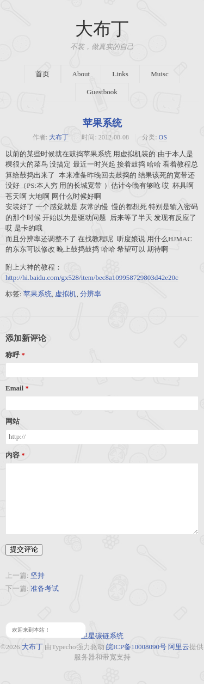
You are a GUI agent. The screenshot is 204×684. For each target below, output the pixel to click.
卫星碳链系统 (102, 636)
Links (120, 74)
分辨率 (90, 294)
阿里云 (178, 647)
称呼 (12, 355)
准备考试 (44, 588)
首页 (42, 74)
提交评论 (24, 549)
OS (163, 137)
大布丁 (102, 29)
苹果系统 (102, 123)
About (81, 74)
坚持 (37, 575)
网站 (12, 421)
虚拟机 (65, 294)
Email (14, 388)
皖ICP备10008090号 (136, 647)
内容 (12, 455)
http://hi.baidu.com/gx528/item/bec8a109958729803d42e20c (91, 277)
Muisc (160, 74)
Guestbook (101, 92)
